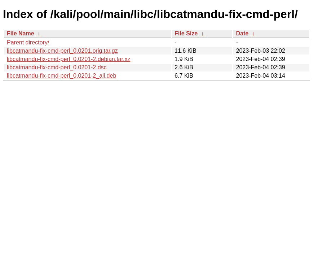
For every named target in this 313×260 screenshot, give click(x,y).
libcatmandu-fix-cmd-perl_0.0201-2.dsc (57, 67)
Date (242, 33)
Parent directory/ (28, 42)
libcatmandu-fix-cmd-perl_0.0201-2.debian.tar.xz (68, 59)
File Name (20, 33)
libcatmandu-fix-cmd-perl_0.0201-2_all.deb (61, 76)
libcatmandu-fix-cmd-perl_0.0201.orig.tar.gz (62, 51)
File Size (186, 33)
